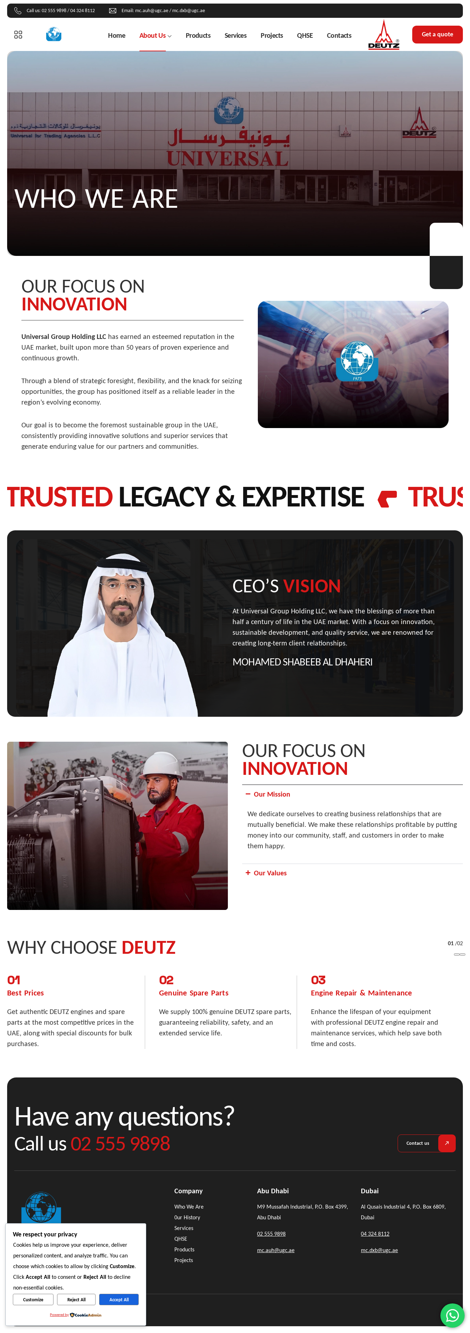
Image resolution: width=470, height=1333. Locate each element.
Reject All (76, 1300)
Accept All (119, 1300)
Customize (33, 1300)
